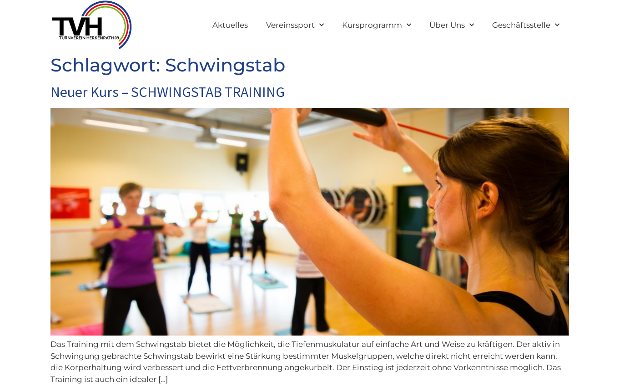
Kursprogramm (376, 25)
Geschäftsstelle (525, 25)
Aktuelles (230, 25)
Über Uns (451, 25)
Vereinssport (295, 25)
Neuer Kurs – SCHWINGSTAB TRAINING (167, 92)
